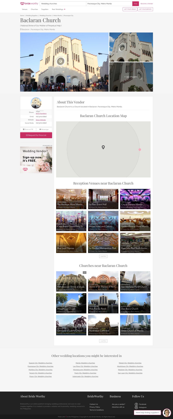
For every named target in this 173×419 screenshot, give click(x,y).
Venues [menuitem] (24, 9)
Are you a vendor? (118, 404)
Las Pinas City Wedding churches (85, 366)
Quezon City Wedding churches (40, 363)
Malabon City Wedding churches (130, 370)
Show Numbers (41, 113)
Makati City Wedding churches (130, 363)
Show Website (41, 120)
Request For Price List (36, 135)
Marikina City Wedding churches (40, 370)
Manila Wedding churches (85, 363)
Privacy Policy (95, 407)
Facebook (140, 404)
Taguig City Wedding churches (40, 373)
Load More (103, 256)
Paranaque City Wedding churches (40, 366)
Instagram (140, 407)
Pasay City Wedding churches (40, 376)
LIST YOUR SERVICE (145, 9)
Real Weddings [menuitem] (57, 9)
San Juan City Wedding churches (130, 373)
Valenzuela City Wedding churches (85, 376)
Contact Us (94, 404)
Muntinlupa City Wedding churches (130, 366)
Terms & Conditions (97, 410)
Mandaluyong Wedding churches (85, 370)
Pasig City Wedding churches (85, 373)
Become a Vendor (147, 3)
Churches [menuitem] (34, 9)
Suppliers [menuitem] (44, 9)
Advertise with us (118, 407)
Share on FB (28, 129)
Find (135, 4)
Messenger (44, 129)
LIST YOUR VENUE (130, 9)
